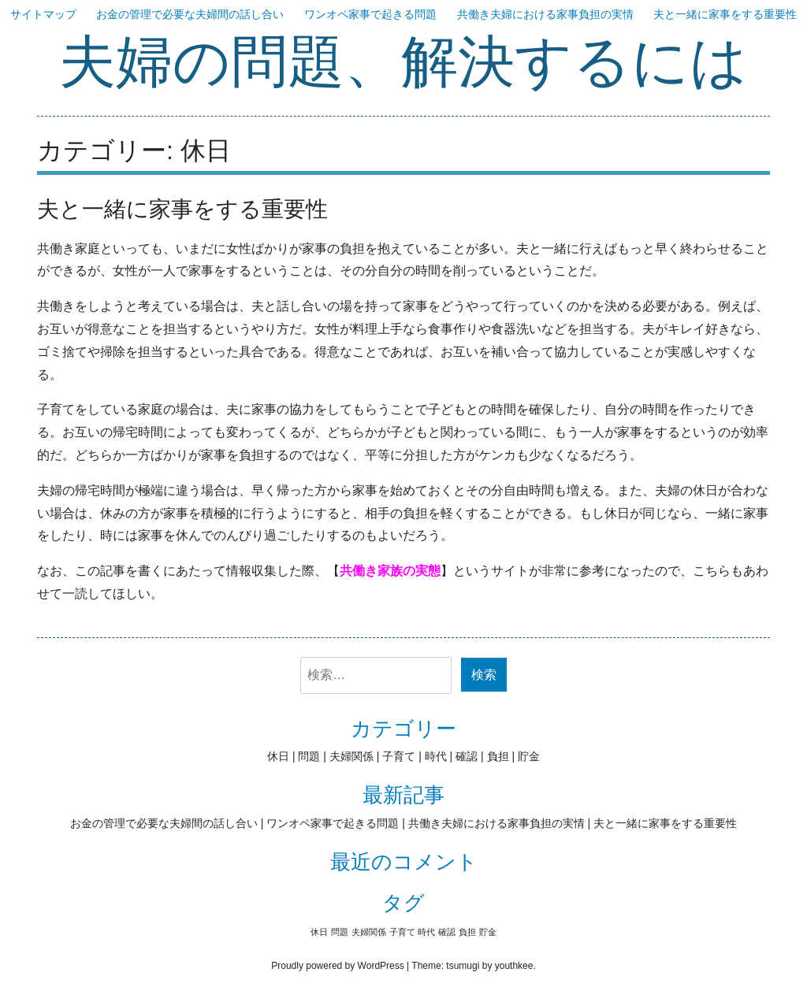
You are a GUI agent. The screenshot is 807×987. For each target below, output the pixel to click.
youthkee (514, 965)
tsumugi (462, 965)
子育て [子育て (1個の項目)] (402, 932)
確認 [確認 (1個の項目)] (447, 932)
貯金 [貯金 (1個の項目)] (487, 932)
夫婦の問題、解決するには (403, 63)
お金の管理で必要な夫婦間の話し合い (190, 14)
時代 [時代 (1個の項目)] (426, 932)
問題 (309, 756)
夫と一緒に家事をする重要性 (725, 14)
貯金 (529, 756)
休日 (278, 756)
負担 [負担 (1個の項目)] (467, 932)
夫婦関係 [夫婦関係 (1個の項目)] (368, 932)
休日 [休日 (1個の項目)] (319, 932)
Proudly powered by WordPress (337, 965)
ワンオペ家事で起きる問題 (370, 14)
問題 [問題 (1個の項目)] (339, 932)
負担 (498, 756)
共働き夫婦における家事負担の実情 (545, 14)
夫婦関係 (351, 756)
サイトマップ (43, 14)
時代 (436, 756)
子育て (398, 756)
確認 (467, 756)
